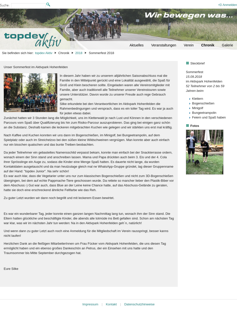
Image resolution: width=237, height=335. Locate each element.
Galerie (227, 45)
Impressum (90, 304)
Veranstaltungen (163, 45)
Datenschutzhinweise (139, 304)
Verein (189, 45)
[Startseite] (118, 29)
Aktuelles (137, 45)
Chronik (207, 45)
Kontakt (111, 304)
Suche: (5, 5)
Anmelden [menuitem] (229, 5)
